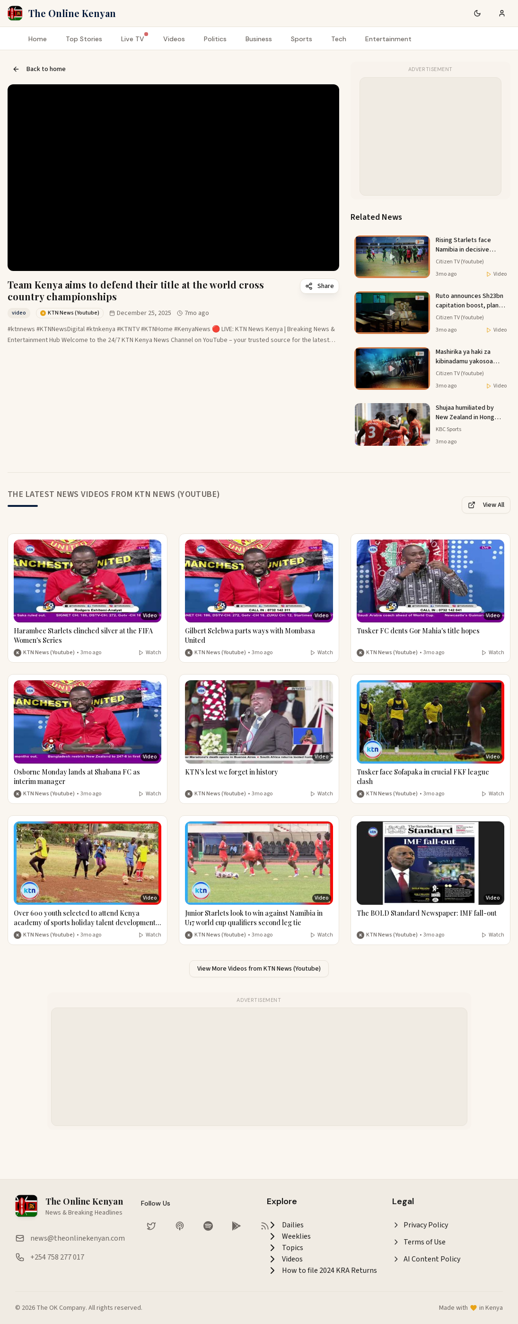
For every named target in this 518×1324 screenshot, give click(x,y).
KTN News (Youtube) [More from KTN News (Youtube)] (49, 653)
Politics (215, 39)
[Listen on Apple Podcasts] (179, 1226)
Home (37, 39)
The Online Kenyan (72, 13)
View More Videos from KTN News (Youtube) (259, 968)
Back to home (39, 69)
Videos (174, 39)
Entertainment (388, 39)
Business (259, 39)
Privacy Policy (420, 1225)
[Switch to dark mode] (477, 13)
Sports (301, 39)
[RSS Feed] (265, 1226)
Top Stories (84, 39)
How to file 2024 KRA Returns (322, 1270)
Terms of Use (419, 1242)
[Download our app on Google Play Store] (236, 1226)
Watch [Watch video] (149, 653)
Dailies (285, 1225)
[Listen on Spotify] (208, 1226)
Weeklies (289, 1236)
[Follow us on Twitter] (151, 1226)
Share (319, 286)
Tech (338, 39)
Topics (285, 1247)
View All (486, 505)
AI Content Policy (426, 1259)
